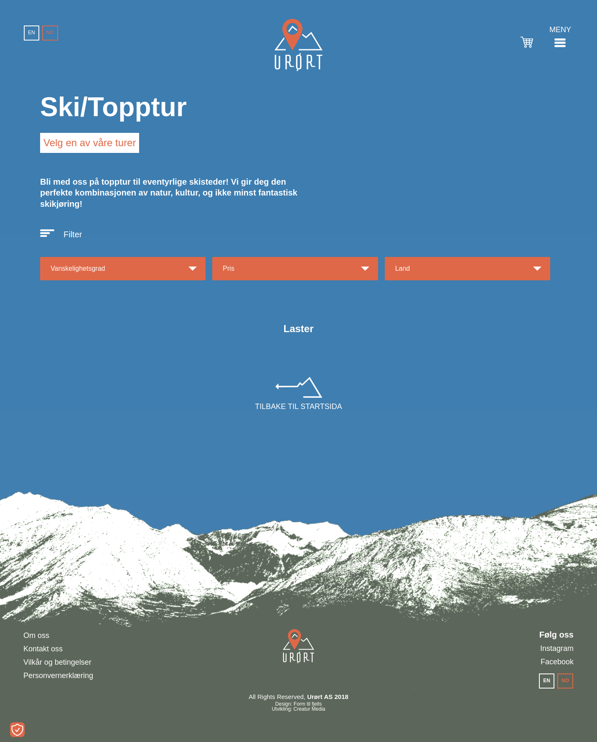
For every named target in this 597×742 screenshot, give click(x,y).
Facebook (557, 662)
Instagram (557, 648)
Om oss (36, 635)
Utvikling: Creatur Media (298, 709)
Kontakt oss (43, 649)
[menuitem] (31, 33)
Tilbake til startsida (298, 406)
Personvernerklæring (58, 675)
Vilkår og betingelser (57, 662)
